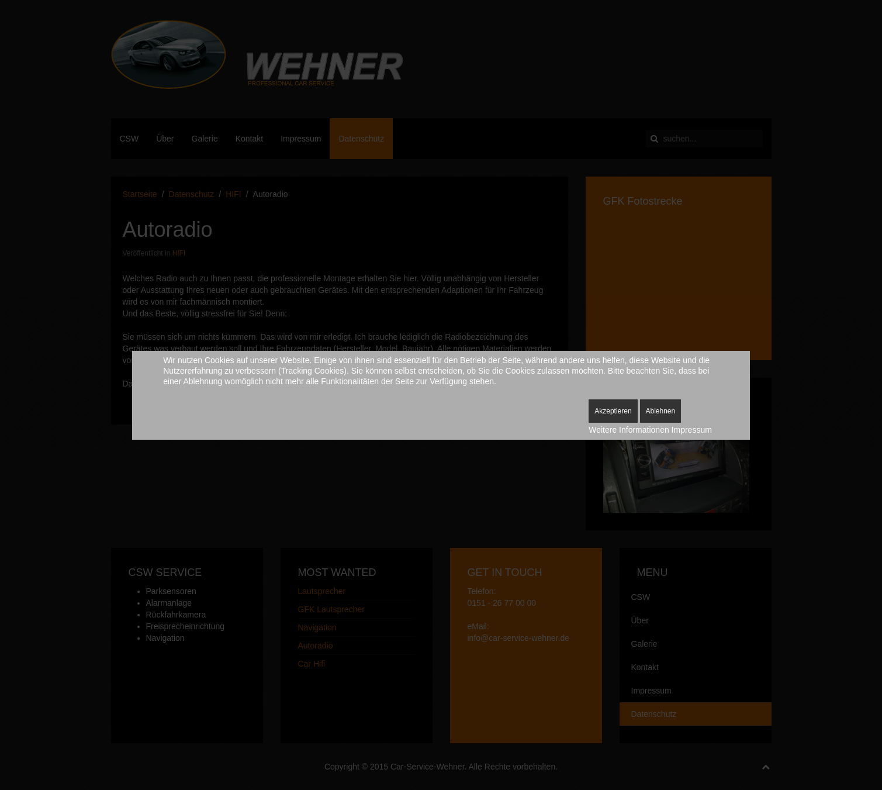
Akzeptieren (612, 411)
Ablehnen (661, 411)
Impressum (692, 429)
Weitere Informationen (629, 429)
